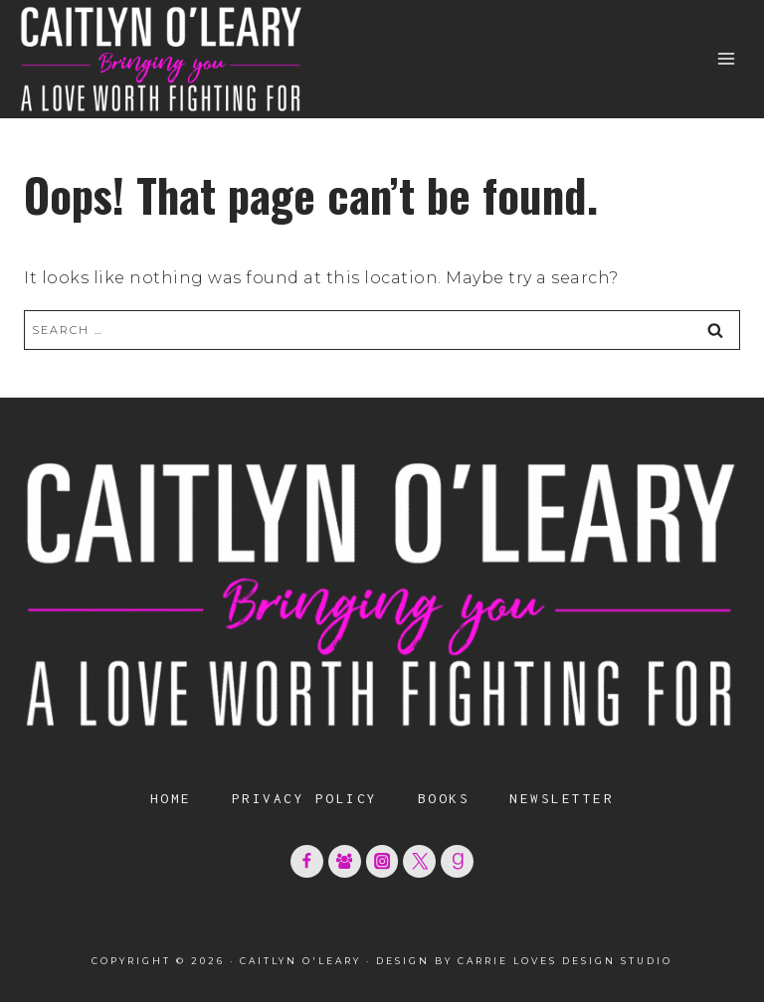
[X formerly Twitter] (419, 861)
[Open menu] (725, 59)
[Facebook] (306, 861)
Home (171, 798)
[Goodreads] (457, 861)
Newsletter (561, 798)
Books (444, 798)
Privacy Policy (305, 798)
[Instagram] (382, 861)
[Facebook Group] (344, 861)
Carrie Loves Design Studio (565, 960)
